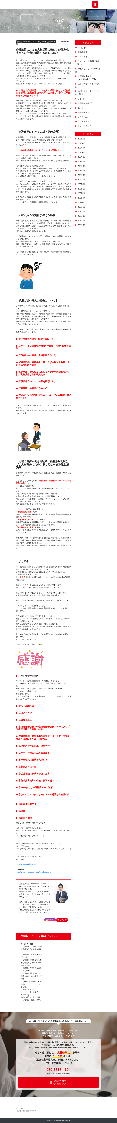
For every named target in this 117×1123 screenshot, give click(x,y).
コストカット (84, 121)
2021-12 (81, 189)
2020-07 (81, 221)
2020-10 (81, 207)
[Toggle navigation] (100, 4)
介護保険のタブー (85, 103)
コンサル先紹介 (85, 126)
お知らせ (82, 48)
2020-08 (81, 216)
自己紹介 (82, 99)
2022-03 (81, 175)
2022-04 (81, 170)
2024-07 (81, 148)
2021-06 (81, 202)
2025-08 (81, 143)
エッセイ (82, 108)
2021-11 (81, 193)
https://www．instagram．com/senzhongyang (33, 872)
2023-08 (81, 166)
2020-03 (81, 225)
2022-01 (81, 184)
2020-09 (81, 211)
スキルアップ (84, 57)
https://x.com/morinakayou (26, 864)
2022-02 (81, 180)
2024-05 (81, 157)
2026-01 (81, 139)
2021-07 (81, 198)
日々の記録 (83, 117)
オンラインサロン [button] (62, 920)
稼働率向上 (83, 52)
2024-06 (81, 152)
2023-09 (81, 161)
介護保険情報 (84, 112)
